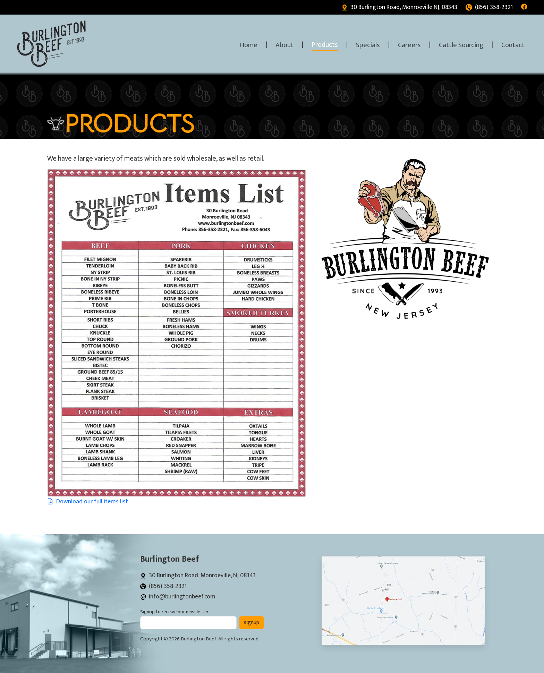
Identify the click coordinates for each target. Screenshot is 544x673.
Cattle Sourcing (461, 45)
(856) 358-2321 (489, 7)
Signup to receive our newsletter (174, 612)
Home (248, 45)
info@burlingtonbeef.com (177, 596)
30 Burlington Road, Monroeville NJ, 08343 (399, 7)
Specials (368, 45)
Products (325, 45)
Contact (513, 45)
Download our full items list (87, 501)
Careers (409, 45)
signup (251, 622)
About (284, 45)
